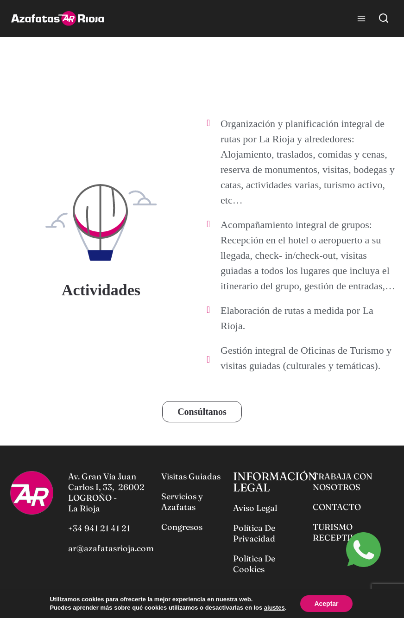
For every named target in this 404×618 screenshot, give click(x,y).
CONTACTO (337, 507)
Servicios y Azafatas (182, 501)
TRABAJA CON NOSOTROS (342, 481)
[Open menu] (361, 18)
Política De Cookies (254, 563)
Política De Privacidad (254, 533)
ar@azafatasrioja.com (111, 548)
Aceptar (326, 603)
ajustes (274, 607)
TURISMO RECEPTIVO (338, 532)
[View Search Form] (383, 18)
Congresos (181, 527)
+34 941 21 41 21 (99, 528)
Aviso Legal (255, 508)
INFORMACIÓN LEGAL (275, 482)
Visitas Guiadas (191, 476)
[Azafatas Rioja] (57, 18)
